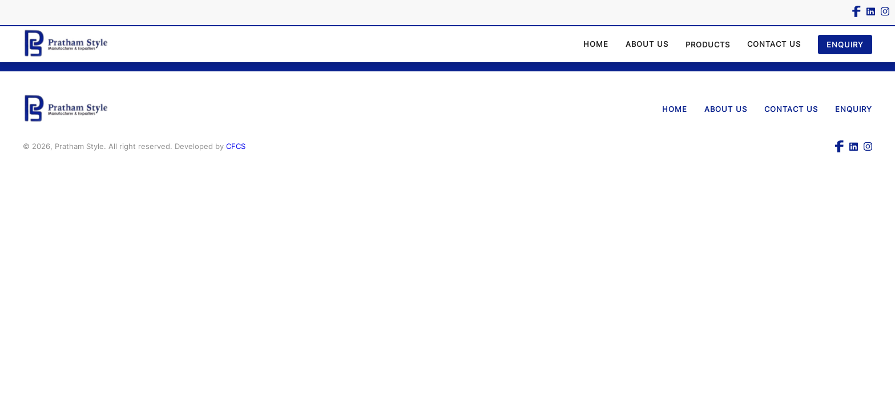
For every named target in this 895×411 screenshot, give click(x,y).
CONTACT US (774, 44)
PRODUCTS (708, 44)
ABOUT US (647, 44)
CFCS (235, 146)
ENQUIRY (845, 44)
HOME (595, 44)
